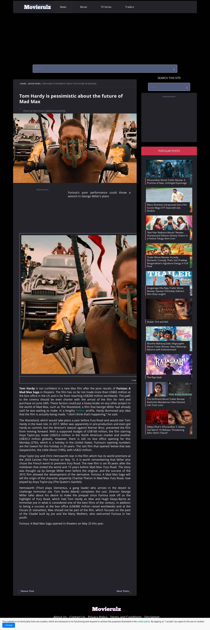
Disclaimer (152, 617)
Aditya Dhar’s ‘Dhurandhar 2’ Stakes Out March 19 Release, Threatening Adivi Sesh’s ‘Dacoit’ (166, 429)
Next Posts (124, 592)
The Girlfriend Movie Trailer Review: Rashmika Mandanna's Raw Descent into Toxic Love (166, 402)
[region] (105, 37)
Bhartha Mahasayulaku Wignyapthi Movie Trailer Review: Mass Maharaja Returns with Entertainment (166, 346)
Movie (83, 7)
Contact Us (77, 617)
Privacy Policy (97, 617)
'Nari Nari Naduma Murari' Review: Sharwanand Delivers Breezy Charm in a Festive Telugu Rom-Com (167, 235)
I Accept (9, 625)
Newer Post (26, 592)
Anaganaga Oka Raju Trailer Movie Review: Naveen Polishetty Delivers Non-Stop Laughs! (165, 290)
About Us (60, 617)
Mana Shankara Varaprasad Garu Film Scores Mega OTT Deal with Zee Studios (167, 207)
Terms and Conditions (126, 617)
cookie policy (143, 621)
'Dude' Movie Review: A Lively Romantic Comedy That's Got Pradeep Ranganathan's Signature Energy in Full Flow (167, 262)
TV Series (106, 7)
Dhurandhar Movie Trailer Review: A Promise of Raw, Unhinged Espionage (167, 181)
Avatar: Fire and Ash (157, 321)
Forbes (80, 410)
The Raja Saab (154, 377)
